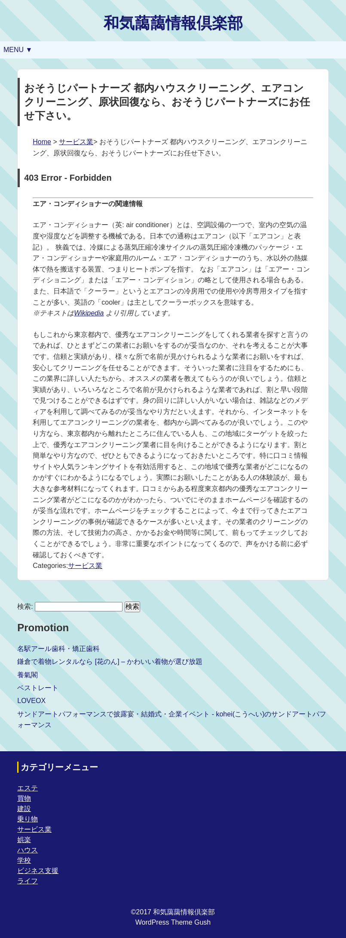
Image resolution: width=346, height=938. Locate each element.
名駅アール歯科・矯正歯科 (58, 648)
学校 (24, 860)
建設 (24, 808)
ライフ (27, 881)
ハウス (27, 850)
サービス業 (76, 141)
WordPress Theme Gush (173, 922)
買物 (24, 798)
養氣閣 (27, 675)
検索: (25, 606)
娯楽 (24, 839)
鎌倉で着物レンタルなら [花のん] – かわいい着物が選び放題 (109, 661)
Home (42, 141)
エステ (27, 788)
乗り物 (27, 819)
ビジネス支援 (37, 870)
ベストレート (37, 687)
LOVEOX (31, 700)
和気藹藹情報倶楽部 (173, 23)
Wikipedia (89, 313)
